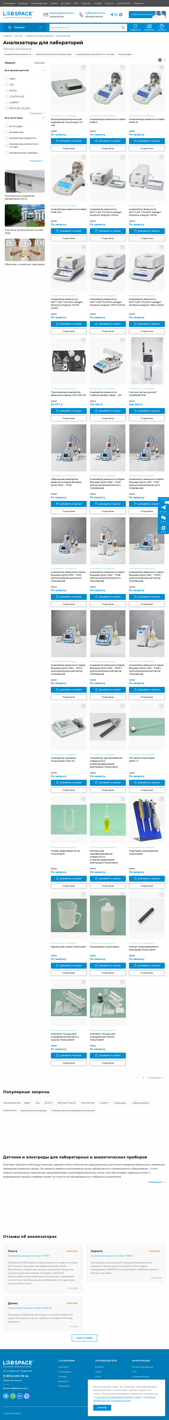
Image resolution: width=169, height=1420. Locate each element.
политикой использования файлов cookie (118, 1397)
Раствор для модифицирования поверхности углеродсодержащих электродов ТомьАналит (104, 856)
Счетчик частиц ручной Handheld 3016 (142, 394)
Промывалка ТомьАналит (104, 946)
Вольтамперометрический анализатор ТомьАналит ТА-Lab (67, 122)
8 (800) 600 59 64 (95, 13)
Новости (109, 3)
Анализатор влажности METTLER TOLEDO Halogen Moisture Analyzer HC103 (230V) (67, 303)
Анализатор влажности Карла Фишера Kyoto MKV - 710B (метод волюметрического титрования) (107, 576)
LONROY (104, 1103)
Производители (39, 3)
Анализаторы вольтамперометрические (73, 1110)
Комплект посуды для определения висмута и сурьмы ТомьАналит (65, 1036)
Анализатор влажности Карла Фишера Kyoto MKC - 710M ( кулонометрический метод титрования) (146, 576)
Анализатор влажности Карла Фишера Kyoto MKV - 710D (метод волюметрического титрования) (68, 576)
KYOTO (48, 1103)
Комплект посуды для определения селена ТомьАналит (102, 1036)
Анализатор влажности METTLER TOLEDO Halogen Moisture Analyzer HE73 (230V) (107, 302)
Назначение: (10, 1110)
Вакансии (138, 3)
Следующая (156, 1077)
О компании (9, 3)
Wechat (163, 519)
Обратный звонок (94, 16)
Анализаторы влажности (18, 54)
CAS (37, 1103)
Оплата (54, 3)
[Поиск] (123, 27)
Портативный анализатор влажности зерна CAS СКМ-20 (68, 394)
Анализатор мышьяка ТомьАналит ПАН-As (63, 759)
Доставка (66, 3)
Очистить (39, 63)
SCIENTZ (99, 1367)
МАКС (163, 529)
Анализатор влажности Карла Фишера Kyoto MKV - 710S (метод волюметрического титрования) (146, 483)
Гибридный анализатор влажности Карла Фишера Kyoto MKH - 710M (66, 482)
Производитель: (12, 1102)
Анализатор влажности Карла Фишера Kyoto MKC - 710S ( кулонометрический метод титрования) (68, 669)
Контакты (23, 3)
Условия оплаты (140, 1376)
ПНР (76, 3)
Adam (27, 1103)
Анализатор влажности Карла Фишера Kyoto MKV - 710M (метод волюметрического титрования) (107, 483)
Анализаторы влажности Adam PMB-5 (29, 1255)
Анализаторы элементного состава (95, 54)
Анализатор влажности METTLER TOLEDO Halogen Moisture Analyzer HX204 (106, 212)
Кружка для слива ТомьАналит (68, 946)
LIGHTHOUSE (87, 1103)
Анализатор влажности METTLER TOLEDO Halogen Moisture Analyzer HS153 (145, 212)
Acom (98, 1376)
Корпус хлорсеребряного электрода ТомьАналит (144, 948)
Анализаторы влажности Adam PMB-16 (29, 1308)
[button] (24, 27)
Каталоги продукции (142, 1367)
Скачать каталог (148, 1206)
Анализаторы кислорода (33, 1110)
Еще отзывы (84, 1338)
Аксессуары (125, 54)
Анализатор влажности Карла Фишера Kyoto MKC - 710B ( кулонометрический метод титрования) (146, 669)
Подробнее (69, 148)
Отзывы (98, 3)
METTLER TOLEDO (67, 1103)
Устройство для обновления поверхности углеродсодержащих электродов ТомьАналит (106, 762)
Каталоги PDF (124, 3)
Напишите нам (57, 16)
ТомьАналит (120, 1103)
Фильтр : (10, 62)
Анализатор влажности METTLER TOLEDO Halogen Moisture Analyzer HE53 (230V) (146, 302)
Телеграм (163, 509)
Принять (102, 1407)
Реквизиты (64, 1386)
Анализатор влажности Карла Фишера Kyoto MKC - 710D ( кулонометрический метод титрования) (107, 669)
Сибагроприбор (140, 1103)
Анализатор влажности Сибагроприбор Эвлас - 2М (106, 394)
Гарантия (86, 3)
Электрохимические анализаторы (54, 54)
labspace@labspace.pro (62, 13)
